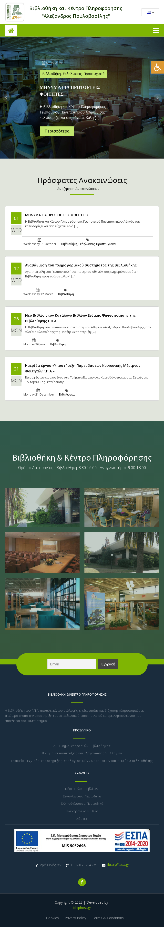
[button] (157, 67)
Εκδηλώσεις (72, 73)
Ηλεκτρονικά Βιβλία (82, 811)
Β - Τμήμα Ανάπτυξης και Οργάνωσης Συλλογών (82, 753)
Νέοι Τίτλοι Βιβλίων (82, 789)
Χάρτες (82, 819)
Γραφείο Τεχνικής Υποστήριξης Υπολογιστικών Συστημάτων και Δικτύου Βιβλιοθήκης (82, 761)
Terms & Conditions (108, 918)
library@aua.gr (118, 864)
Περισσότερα (57, 131)
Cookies (52, 918)
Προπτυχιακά (93, 73)
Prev (6, 98)
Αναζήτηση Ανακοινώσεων (78, 188)
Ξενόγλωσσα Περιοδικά (82, 796)
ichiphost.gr (82, 907)
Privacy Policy (75, 918)
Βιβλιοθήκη (51, 73)
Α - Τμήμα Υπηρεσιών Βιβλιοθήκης (82, 746)
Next (158, 98)
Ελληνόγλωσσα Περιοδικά (82, 804)
